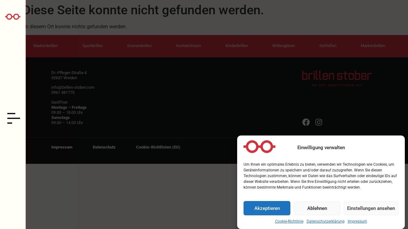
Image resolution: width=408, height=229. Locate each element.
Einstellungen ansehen (371, 210)
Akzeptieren (267, 210)
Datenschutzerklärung (326, 223)
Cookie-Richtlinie (289, 223)
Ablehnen (317, 210)
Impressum (357, 223)
